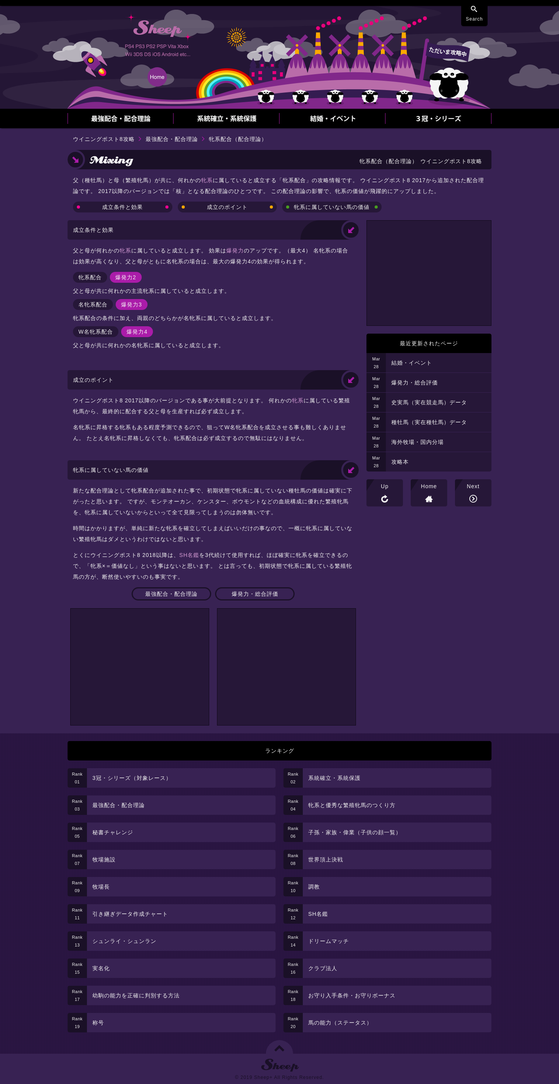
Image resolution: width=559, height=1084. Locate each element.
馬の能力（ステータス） (340, 1023)
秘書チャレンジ (112, 832)
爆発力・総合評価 (255, 594)
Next (473, 486)
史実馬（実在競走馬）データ (429, 402)
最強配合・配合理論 (172, 139)
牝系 (207, 180)
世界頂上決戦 (325, 859)
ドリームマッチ (328, 941)
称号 (98, 1023)
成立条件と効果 (122, 207)
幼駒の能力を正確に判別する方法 (136, 995)
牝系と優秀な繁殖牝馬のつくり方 (352, 805)
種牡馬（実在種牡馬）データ (429, 422)
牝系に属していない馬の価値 (332, 207)
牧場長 (101, 887)
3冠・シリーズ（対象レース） (132, 778)
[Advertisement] (140, 666)
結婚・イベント (411, 363)
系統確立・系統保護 (334, 778)
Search (474, 19)
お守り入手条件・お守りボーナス (352, 995)
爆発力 (235, 250)
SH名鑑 (189, 555)
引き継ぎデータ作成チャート (130, 914)
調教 (314, 887)
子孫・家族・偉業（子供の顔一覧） (354, 832)
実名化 (101, 968)
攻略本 (400, 462)
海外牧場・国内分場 (417, 442)
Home (429, 486)
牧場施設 (104, 859)
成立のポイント (227, 207)
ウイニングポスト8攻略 (104, 139)
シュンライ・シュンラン (124, 941)
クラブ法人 (322, 968)
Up (385, 486)
